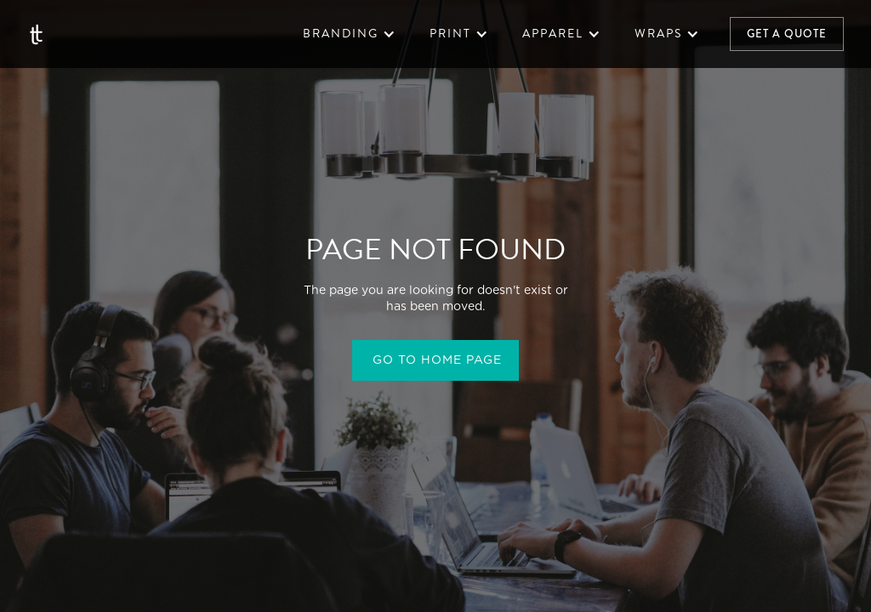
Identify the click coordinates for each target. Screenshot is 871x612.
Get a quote (787, 34)
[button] (349, 34)
